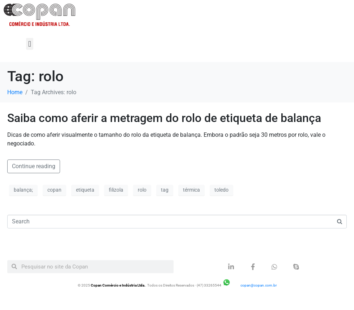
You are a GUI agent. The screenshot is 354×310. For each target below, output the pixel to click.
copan (54, 190)
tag (165, 190)
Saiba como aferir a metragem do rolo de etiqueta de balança (164, 118)
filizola (116, 190)
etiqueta (85, 190)
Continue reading (33, 166)
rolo (142, 190)
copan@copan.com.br (258, 285)
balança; (23, 190)
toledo (221, 190)
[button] (29, 44)
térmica (191, 190)
